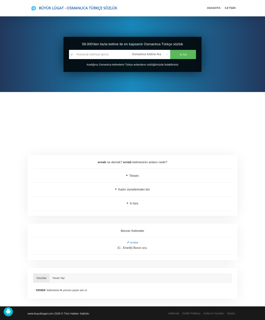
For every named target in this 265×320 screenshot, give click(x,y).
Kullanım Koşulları (214, 313)
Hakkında (173, 313)
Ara (183, 54)
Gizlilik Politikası (191, 313)
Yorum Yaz (58, 278)
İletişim (231, 313)
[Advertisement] (132, 119)
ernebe (132, 242)
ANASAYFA (213, 7)
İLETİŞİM (230, 7)
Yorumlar (41, 278)
